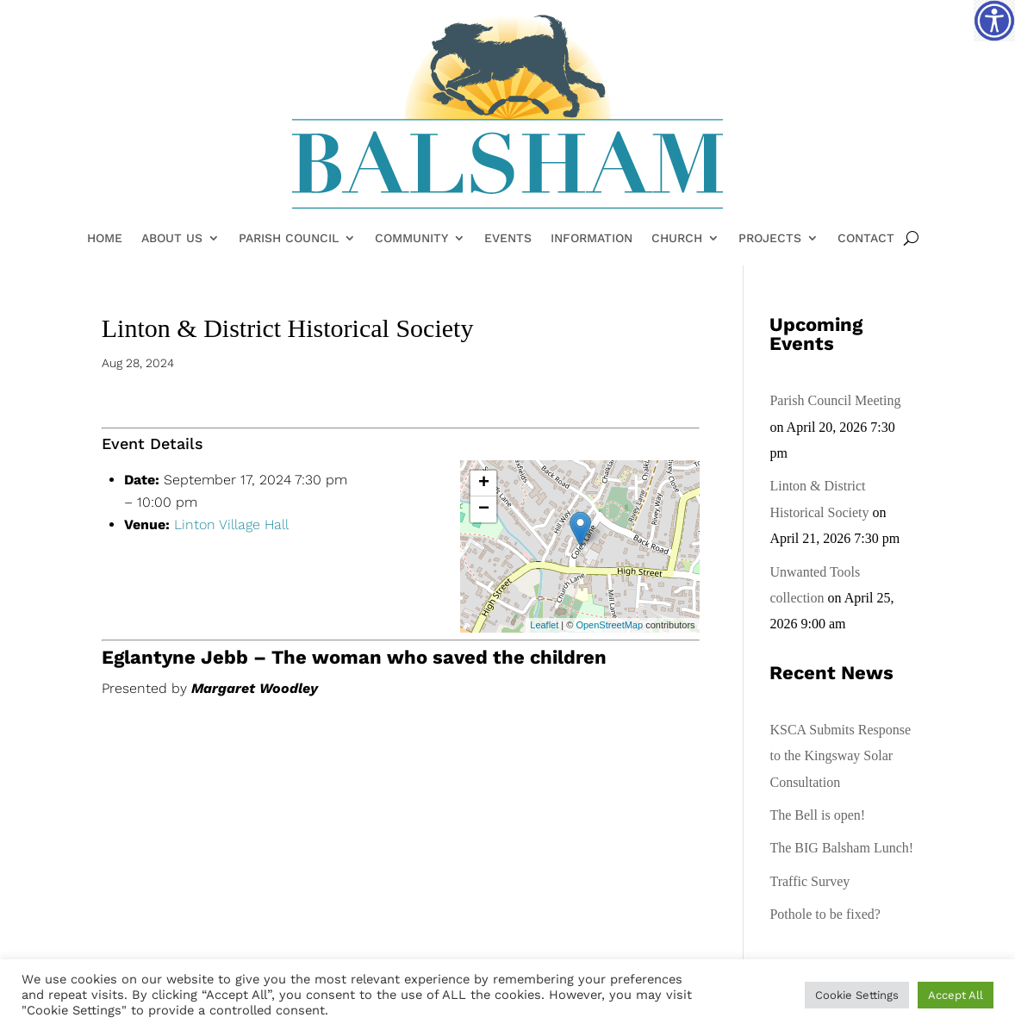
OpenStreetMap (609, 625)
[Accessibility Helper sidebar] (994, 20)
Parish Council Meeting (834, 400)
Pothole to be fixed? (824, 914)
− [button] (483, 509)
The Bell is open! (817, 815)
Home (104, 239)
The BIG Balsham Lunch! (841, 847)
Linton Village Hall (231, 524)
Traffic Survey (809, 881)
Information (591, 239)
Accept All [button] (955, 995)
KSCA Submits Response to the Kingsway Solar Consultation (840, 756)
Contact (866, 239)
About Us (171, 239)
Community (411, 239)
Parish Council (289, 239)
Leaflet (544, 625)
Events (508, 239)
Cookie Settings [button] (857, 995)
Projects (769, 239)
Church (676, 239)
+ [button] (483, 483)
